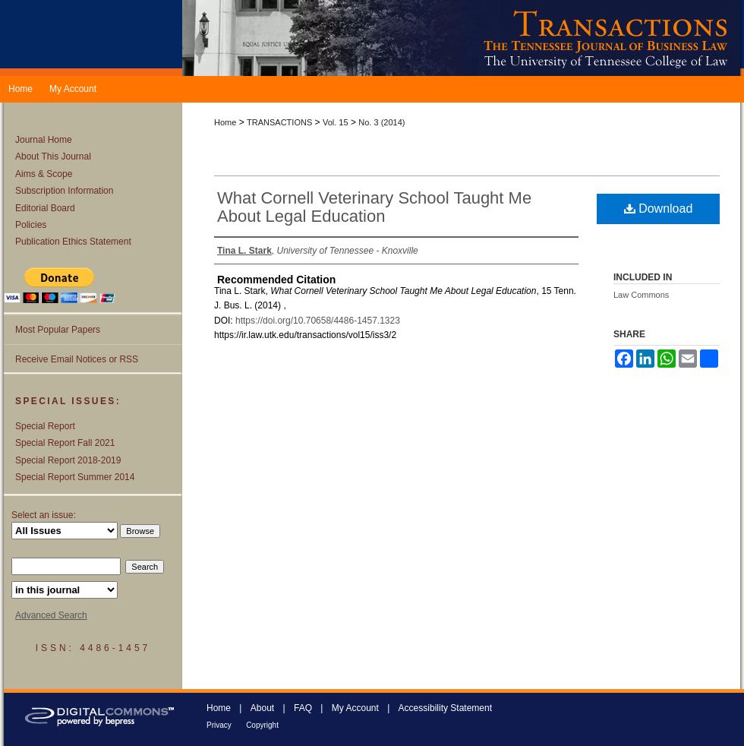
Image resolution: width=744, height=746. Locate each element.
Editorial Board (45, 208)
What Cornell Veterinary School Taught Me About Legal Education (374, 207)
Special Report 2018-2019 (68, 460)
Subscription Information (64, 190)
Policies (30, 225)
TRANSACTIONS (279, 122)
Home (225, 122)
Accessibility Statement (445, 708)
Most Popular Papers (57, 329)
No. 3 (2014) (381, 122)
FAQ (303, 708)
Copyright (262, 725)
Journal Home (43, 139)
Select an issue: (43, 515)
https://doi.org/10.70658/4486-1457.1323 (317, 320)
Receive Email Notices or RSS (76, 359)
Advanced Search (51, 615)
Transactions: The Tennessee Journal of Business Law (463, 38)
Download (658, 208)
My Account (355, 708)
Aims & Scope (43, 174)
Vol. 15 (335, 122)
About (262, 708)
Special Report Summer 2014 (74, 477)
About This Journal (53, 156)
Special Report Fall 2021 (65, 443)
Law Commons (641, 294)
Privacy (219, 725)
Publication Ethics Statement (73, 241)
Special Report (45, 426)
